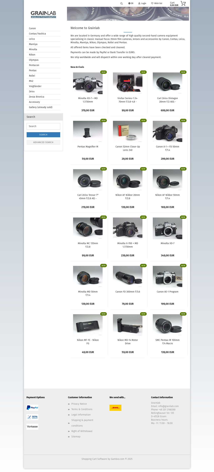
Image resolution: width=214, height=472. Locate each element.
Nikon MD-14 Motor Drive (128, 342)
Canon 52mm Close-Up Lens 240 (127, 148)
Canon (32, 28)
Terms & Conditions (81, 409)
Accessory (34, 102)
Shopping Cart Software (94, 459)
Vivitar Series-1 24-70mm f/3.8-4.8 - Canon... (128, 100)
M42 (31, 81)
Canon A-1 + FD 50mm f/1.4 (167, 148)
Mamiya (33, 44)
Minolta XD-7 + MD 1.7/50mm (88, 100)
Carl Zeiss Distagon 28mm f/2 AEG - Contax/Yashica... (167, 100)
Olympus (33, 60)
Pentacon (34, 65)
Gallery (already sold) (40, 107)
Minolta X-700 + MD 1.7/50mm (127, 245)
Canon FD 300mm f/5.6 (127, 291)
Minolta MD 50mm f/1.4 (88, 293)
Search (43, 135)
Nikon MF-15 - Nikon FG (88, 342)
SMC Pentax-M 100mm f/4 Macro (167, 342)
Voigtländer (35, 86)
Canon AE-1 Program (167, 291)
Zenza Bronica (36, 97)
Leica (32, 39)
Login (142, 3)
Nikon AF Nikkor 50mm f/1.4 (167, 197)
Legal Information (81, 414)
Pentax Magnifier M (87, 146)
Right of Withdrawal (81, 431)
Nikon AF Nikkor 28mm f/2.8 (127, 197)
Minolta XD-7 (167, 243)
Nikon (32, 54)
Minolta (33, 49)
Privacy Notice (79, 404)
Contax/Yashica (37, 33)
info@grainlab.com (168, 406)
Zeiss (32, 91)
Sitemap (75, 436)
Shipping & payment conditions (82, 423)
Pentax (32, 70)
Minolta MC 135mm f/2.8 (88, 245)
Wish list (156, 3)
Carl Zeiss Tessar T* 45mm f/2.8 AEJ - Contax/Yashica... (87, 197)
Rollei (32, 75)
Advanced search (43, 142)
